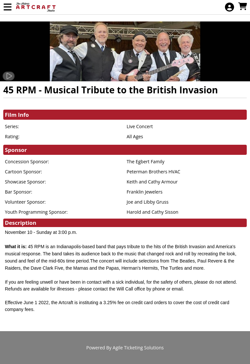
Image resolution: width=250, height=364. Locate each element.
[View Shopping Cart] (242, 6)
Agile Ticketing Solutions (138, 347)
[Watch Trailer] (9, 76)
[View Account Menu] (229, 7)
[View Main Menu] (7, 7)
